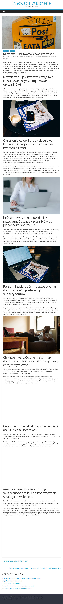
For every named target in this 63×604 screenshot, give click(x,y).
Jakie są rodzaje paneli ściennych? (14, 561)
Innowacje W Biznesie (31, 3)
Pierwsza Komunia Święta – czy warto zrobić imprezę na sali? (18, 586)
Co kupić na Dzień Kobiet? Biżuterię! (11, 583)
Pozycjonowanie (46, 56)
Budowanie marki (38, 56)
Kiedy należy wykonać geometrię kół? (12, 581)
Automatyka (30, 56)
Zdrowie (12, 51)
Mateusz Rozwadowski (20, 56)
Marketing (6, 51)
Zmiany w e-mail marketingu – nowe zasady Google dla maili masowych (35, 568)
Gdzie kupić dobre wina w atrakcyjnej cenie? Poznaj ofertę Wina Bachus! (21, 578)
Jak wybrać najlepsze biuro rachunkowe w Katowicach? (16, 588)
